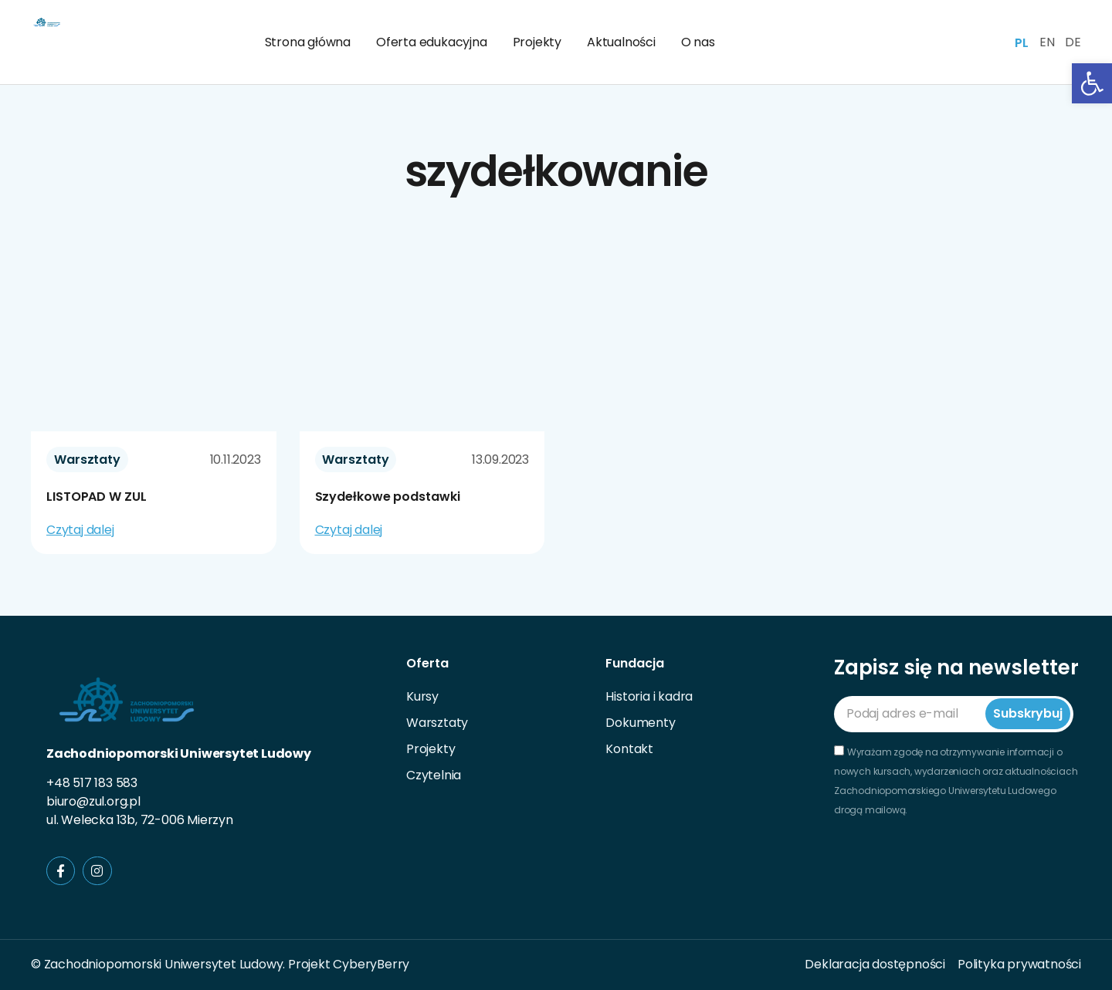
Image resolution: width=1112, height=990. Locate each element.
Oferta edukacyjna (431, 42)
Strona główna (308, 42)
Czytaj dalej (80, 530)
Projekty (537, 42)
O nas (698, 42)
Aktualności (621, 42)
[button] (1092, 83)
